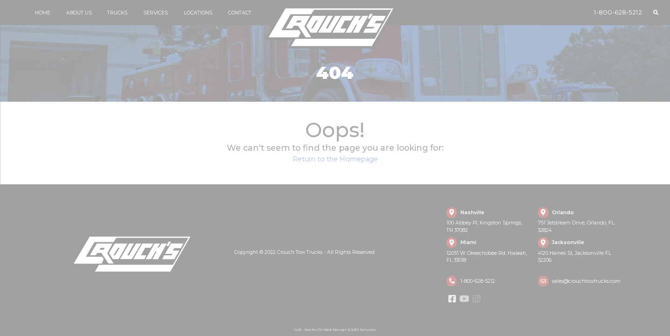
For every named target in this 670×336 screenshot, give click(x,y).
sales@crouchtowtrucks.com (586, 281)
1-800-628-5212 (618, 12)
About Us (79, 13)
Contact (239, 13)
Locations (198, 13)
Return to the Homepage (335, 159)
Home (42, 13)
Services (155, 13)
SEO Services (363, 330)
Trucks (117, 13)
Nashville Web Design (325, 330)
